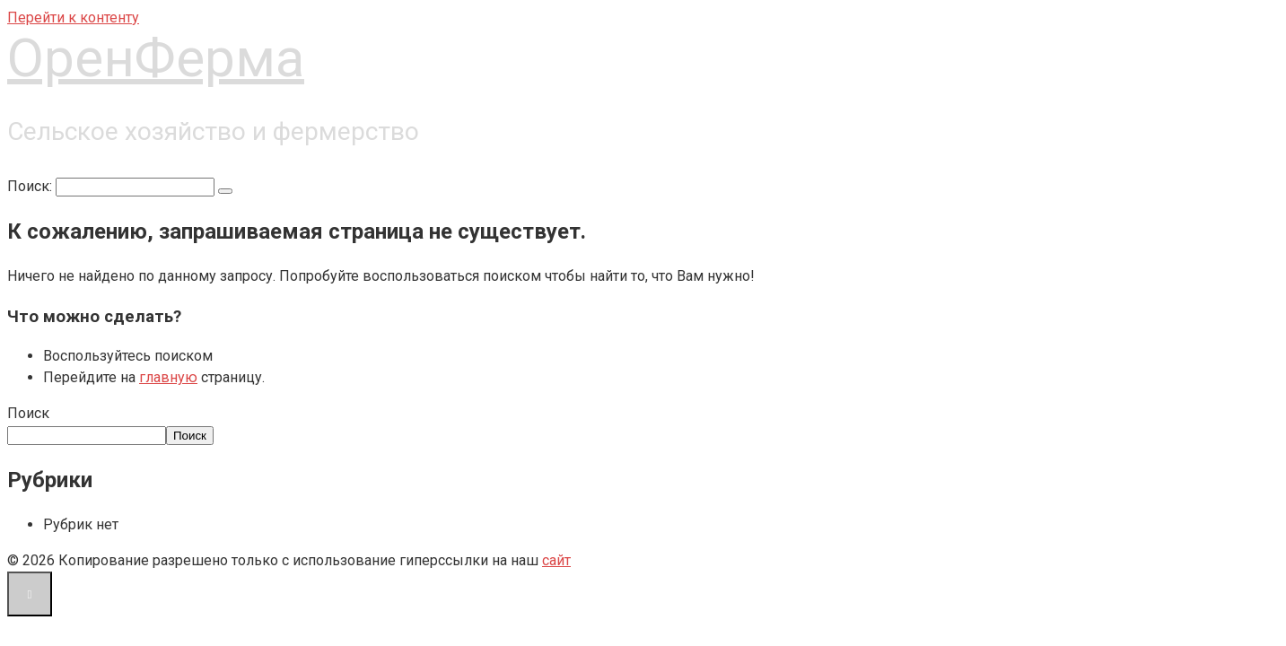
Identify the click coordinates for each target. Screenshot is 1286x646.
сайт (556, 560)
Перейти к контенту (73, 17)
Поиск (28, 413)
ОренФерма (155, 58)
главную (168, 377)
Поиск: (31, 186)
